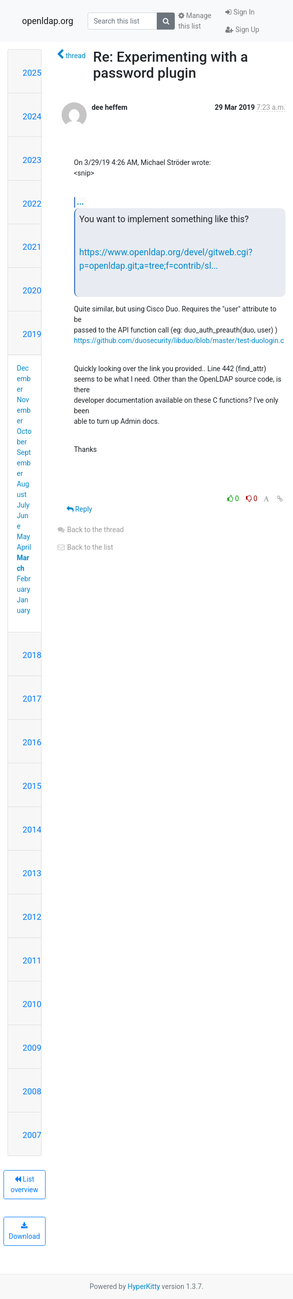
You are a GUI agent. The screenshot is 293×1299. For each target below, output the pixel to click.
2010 (32, 1004)
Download (24, 1231)
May (23, 537)
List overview (24, 1184)
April (24, 547)
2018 (32, 655)
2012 (32, 917)
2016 (32, 742)
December (24, 378)
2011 (32, 960)
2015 (32, 786)
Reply (79, 509)
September (24, 462)
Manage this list (194, 21)
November (24, 410)
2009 (32, 1048)
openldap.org (47, 21)
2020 (32, 290)
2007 (32, 1135)
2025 (32, 73)
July (23, 505)
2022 (32, 204)
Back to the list (85, 547)
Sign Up (242, 30)
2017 (32, 699)
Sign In (239, 12)
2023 (32, 160)
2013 (32, 873)
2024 (32, 116)
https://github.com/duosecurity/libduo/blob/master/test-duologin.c (179, 341)
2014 (32, 830)
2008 (32, 1091)
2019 (32, 334)
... (80, 202)
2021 (32, 247)
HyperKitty (144, 1286)
